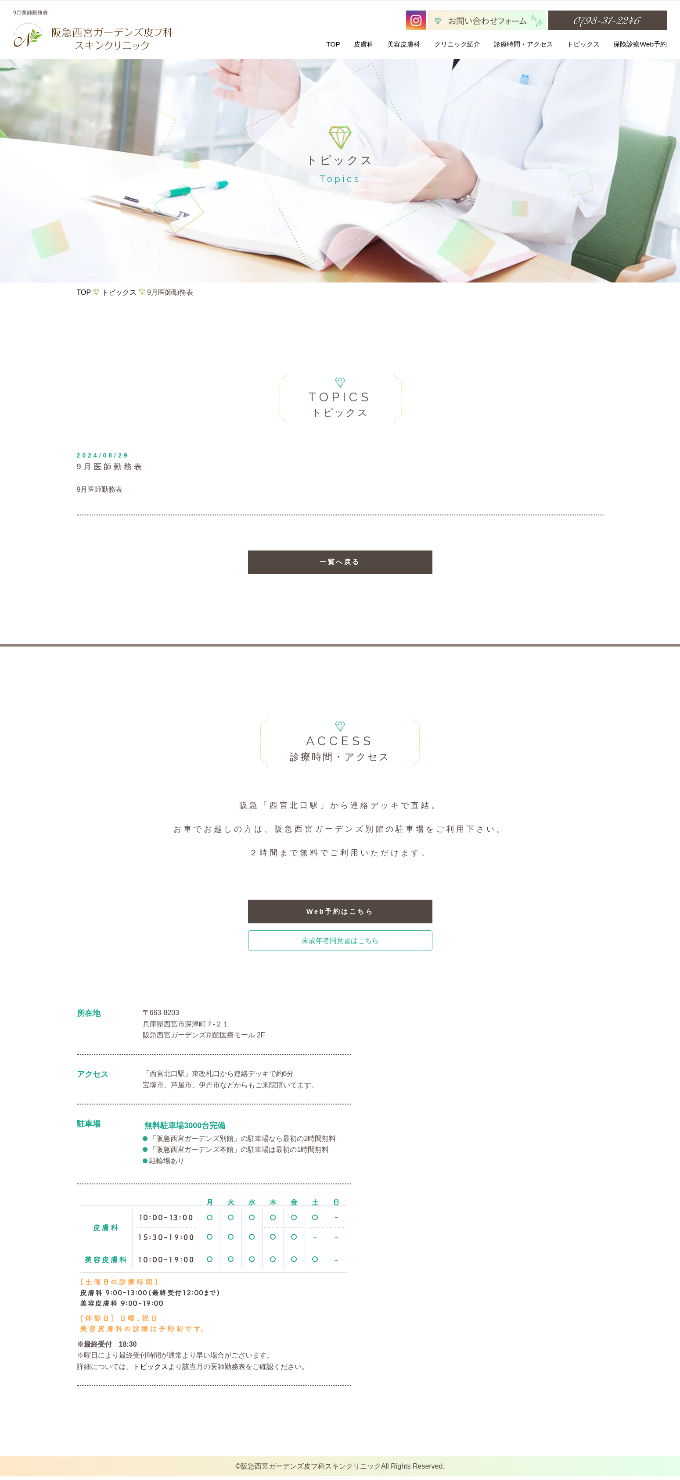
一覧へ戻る (340, 563)
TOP (333, 44)
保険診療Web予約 (640, 44)
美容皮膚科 (403, 44)
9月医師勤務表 (100, 489)
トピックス (583, 44)
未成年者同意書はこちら (340, 944)
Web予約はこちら (340, 914)
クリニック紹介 (457, 44)
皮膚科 (364, 44)
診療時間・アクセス (523, 44)
